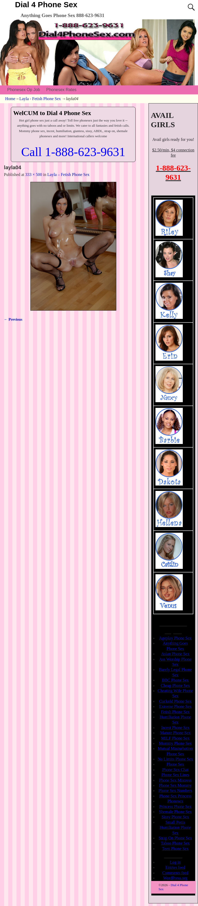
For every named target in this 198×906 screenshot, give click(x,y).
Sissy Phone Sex (175, 817)
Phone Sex (175, 764)
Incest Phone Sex (175, 727)
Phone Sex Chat (175, 769)
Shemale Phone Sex (175, 812)
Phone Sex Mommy (175, 785)
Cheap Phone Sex (175, 685)
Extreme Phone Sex (175, 706)
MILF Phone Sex (175, 738)
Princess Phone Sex (175, 806)
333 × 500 (33, 174)
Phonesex (175, 801)
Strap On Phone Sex (175, 838)
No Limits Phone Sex (175, 759)
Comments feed (175, 873)
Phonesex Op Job (23, 89)
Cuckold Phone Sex (175, 701)
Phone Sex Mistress (175, 780)
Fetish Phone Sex (175, 712)
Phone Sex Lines (175, 775)
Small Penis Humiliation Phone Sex (175, 827)
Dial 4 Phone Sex (46, 4)
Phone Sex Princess (175, 796)
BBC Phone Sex (175, 680)
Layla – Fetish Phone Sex (68, 174)
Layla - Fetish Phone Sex (40, 98)
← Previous (13, 319)
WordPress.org (175, 878)
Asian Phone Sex (175, 654)
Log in (175, 862)
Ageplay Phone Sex (175, 638)
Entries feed (175, 867)
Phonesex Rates (61, 89)
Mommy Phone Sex (175, 743)
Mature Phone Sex (175, 733)
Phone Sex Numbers (175, 790)
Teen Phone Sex (175, 848)
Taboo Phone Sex (175, 843)
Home (10, 98)
